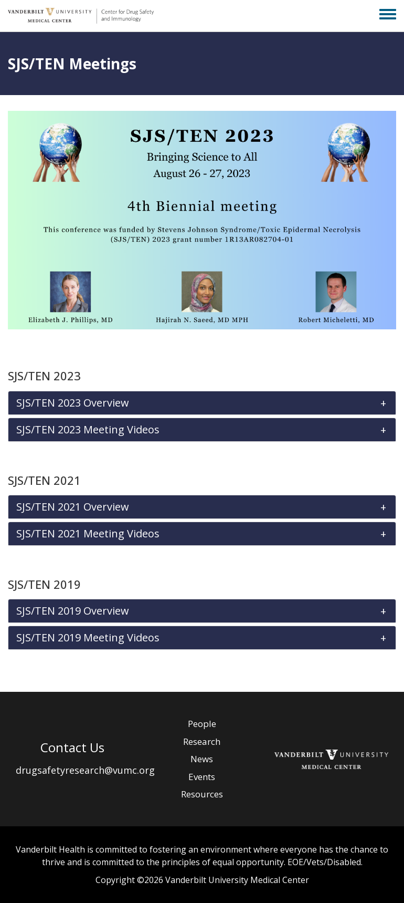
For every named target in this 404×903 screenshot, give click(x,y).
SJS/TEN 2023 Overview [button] (72, 403)
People (202, 724)
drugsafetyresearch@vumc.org (85, 770)
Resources (202, 794)
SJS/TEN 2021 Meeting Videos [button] (88, 533)
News (201, 759)
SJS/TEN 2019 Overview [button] (72, 611)
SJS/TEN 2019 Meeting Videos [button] (88, 637)
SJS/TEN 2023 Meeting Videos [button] (88, 429)
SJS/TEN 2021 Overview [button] (72, 507)
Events (201, 777)
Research (201, 741)
